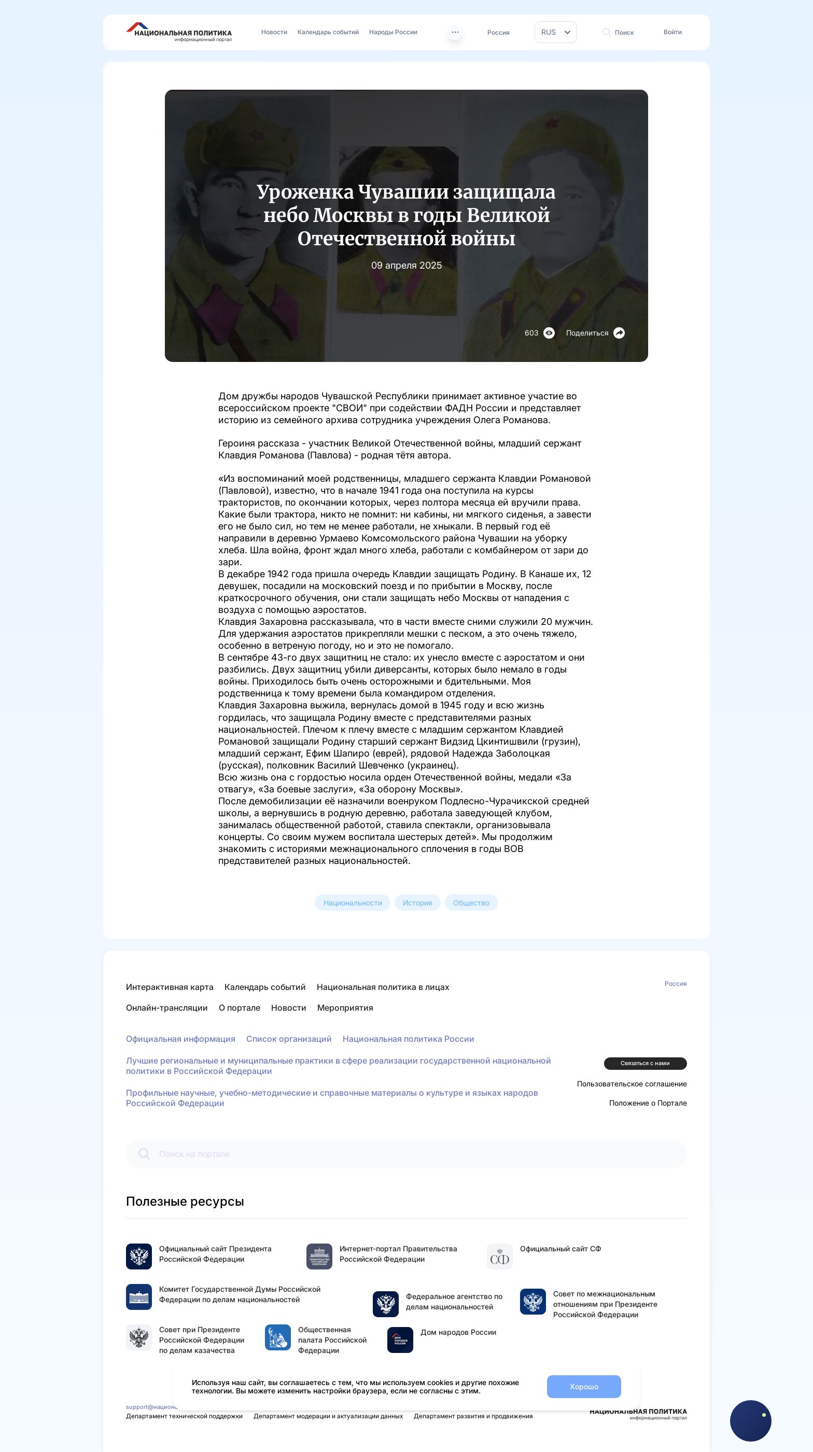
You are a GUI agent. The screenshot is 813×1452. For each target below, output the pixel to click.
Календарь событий (328, 32)
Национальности (353, 902)
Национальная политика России (408, 1039)
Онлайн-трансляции (167, 1007)
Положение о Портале (648, 1102)
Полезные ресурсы (185, 1201)
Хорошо (584, 1386)
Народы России (393, 32)
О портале (239, 1007)
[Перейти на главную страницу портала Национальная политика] (179, 32)
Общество (471, 902)
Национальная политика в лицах (383, 987)
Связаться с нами (645, 1063)
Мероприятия (345, 1007)
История (417, 902)
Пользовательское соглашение (632, 1083)
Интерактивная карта (170, 987)
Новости (274, 32)
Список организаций (289, 1039)
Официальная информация (180, 1039)
